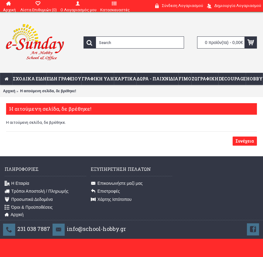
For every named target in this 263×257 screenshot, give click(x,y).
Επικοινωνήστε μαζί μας (117, 183)
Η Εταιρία (17, 183)
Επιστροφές (105, 191)
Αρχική (9, 91)
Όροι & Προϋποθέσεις (29, 207)
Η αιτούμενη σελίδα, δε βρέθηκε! (48, 91)
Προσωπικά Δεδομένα (29, 199)
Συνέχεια (245, 141)
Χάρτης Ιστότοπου (111, 199)
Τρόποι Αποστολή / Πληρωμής (37, 191)
